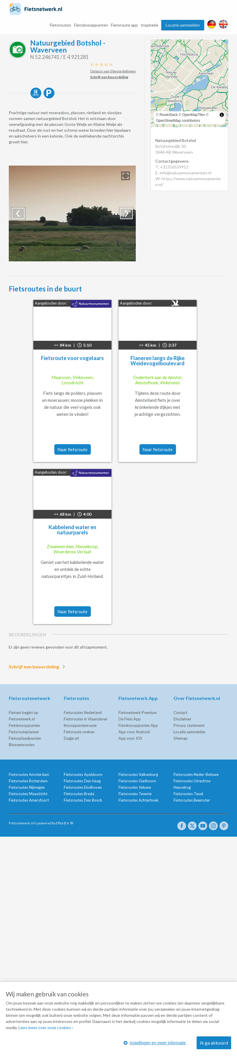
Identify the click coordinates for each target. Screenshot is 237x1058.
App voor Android (134, 731)
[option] (72, 213)
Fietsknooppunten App (138, 725)
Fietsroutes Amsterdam (29, 774)
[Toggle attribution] (221, 114)
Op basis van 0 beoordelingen (113, 71)
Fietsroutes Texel (188, 793)
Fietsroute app (124, 24)
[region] (189, 83)
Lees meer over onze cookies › (45, 1027)
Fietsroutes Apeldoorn (83, 774)
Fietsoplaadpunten (25, 738)
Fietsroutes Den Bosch (83, 800)
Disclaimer (182, 719)
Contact (180, 712)
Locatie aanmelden (183, 24)
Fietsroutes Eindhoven (83, 787)
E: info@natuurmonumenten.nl (183, 172)
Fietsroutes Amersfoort (29, 800)
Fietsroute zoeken (79, 731)
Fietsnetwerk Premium (137, 712)
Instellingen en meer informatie (154, 1042)
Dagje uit (71, 738)
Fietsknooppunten (91, 24)
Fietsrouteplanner (24, 731)
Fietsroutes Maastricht (28, 793)
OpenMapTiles (193, 115)
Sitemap (181, 738)
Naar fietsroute (72, 449)
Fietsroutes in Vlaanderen (85, 719)
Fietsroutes (60, 24)
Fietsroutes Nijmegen (27, 787)
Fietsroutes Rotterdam (28, 781)
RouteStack (168, 115)
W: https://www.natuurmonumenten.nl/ (188, 181)
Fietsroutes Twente (135, 793)
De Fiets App (129, 719)
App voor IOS (130, 738)
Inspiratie (149, 24)
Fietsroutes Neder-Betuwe (196, 774)
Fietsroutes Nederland (83, 712)
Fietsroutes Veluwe (134, 787)
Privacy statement (189, 725)
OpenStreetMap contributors (178, 121)
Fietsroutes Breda (79, 793)
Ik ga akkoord (214, 1042)
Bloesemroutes (22, 744)
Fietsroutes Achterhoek (138, 800)
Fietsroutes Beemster (192, 800)
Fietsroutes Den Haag (82, 781)
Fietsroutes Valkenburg (138, 774)
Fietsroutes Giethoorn (137, 781)
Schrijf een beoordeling (38, 666)
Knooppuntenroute (80, 725)
